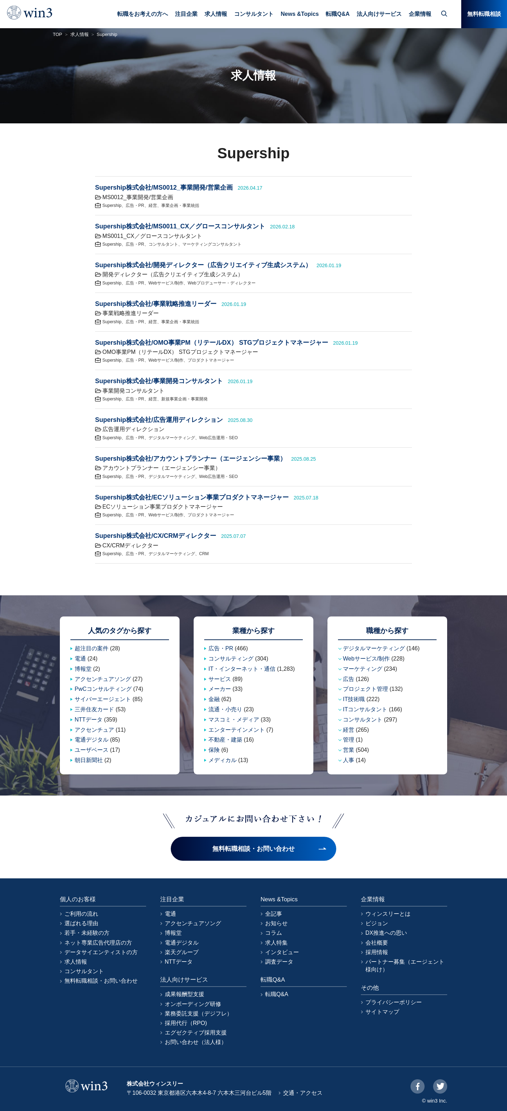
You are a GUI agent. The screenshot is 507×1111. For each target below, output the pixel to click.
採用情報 (376, 952)
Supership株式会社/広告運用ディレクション (159, 419)
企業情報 (420, 14)
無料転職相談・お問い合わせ (101, 981)
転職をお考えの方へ (142, 14)
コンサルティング (231, 659)
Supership (111, 205)
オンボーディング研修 (193, 1004)
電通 (80, 659)
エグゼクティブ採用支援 (196, 1033)
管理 (348, 740)
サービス (219, 679)
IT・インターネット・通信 (241, 669)
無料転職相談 (484, 14)
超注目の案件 (91, 648)
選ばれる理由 (81, 923)
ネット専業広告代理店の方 (98, 943)
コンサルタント (254, 14)
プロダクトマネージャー (211, 360)
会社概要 (376, 943)
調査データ (279, 962)
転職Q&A (338, 14)
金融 (214, 699)
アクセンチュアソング (103, 679)
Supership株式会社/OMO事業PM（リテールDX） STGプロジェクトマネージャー (211, 342)
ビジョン (376, 923)
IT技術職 (354, 699)
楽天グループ (182, 952)
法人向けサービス (379, 14)
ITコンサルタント (365, 709)
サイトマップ (382, 1012)
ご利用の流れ (81, 914)
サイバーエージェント (103, 699)
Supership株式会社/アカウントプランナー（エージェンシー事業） (190, 458)
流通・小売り (225, 709)
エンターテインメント (236, 730)
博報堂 (83, 669)
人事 (348, 760)
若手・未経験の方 (86, 933)
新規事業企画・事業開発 (184, 399)
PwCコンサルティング (103, 689)
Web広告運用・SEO (218, 437)
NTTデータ (88, 720)
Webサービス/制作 (166, 283)
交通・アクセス (303, 1093)
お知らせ (276, 923)
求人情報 (216, 14)
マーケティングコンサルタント (212, 244)
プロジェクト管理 (365, 689)
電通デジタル (91, 740)
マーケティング (362, 669)
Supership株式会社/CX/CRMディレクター (155, 535)
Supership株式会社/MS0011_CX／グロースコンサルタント (180, 226)
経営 (153, 205)
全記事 (273, 914)
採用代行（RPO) (186, 1023)
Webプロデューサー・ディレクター (221, 283)
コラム (273, 933)
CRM (204, 553)
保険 (214, 750)
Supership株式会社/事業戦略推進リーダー (156, 303)
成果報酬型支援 (184, 994)
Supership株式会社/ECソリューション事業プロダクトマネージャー (192, 497)
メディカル (222, 760)
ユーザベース (91, 750)
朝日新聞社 (89, 760)
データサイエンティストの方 (101, 952)
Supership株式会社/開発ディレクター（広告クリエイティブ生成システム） (203, 265)
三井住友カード (94, 709)
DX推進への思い (386, 933)
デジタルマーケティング (172, 437)
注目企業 (186, 14)
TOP (57, 34)
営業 (348, 750)
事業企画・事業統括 (180, 205)
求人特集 (276, 943)
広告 (348, 679)
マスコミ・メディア (233, 720)
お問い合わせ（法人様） (196, 1042)
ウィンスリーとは (388, 914)
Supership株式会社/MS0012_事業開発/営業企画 (164, 187)
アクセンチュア (94, 730)
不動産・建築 (225, 740)
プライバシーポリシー (393, 1002)
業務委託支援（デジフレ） (198, 1014)
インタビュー (282, 952)
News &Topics (300, 14)
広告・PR (135, 205)
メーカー (219, 689)
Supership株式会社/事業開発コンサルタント (159, 381)
